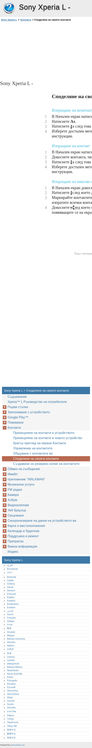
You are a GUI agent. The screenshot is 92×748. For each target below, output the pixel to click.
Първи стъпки (18, 407)
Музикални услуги (21, 484)
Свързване (16, 515)
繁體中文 (11, 734)
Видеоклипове (18, 505)
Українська (12, 722)
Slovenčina (12, 690)
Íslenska (11, 642)
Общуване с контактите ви (33, 453)
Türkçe (10, 719)
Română (11, 684)
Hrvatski (11, 632)
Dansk (10, 587)
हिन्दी (9, 628)
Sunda (10, 704)
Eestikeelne (13, 604)
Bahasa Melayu (14, 667)
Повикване (16, 422)
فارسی (10, 611)
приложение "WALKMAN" (26, 479)
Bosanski (11, 577)
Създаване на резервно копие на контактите (46, 463)
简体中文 (11, 730)
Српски (10, 701)
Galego (10, 621)
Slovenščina (13, 694)
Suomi (10, 614)
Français (11, 617)
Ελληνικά (11, 594)
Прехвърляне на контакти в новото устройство (47, 438)
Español (11, 600)
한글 (9, 653)
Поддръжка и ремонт (23, 536)
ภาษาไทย (11, 711)
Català (10, 580)
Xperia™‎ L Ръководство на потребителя (37, 402)
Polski (10, 677)
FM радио (15, 489)
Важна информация (22, 546)
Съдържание (17, 396)
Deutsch (11, 590)
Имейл (13, 474)
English (10, 597)
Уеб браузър (17, 510)
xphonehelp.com (18, 745)
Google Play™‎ (18, 417)
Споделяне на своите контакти (36, 458)
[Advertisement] (46, 50)
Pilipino (10, 715)
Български (12, 569)
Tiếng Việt (12, 726)
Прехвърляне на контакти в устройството (43, 432)
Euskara (11, 607)
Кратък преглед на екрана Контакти (39, 443)
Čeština (11, 584)
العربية (10, 565)
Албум (12, 500)
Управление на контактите (32, 448)
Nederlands (12, 670)
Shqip (10, 697)
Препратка (15, 541)
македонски (13, 663)
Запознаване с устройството (29, 412)
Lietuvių (11, 657)
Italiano (10, 645)
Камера (13, 494)
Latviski (10, 660)
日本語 (10, 649)
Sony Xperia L (9, 8)
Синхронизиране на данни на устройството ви (42, 520)
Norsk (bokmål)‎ (14, 674)
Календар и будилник (23, 531)
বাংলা (9, 572)
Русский (11, 687)
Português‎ (12, 680)
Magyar (10, 635)
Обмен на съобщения (24, 469)
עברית (10, 624)
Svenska (11, 707)
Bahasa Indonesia (16, 639)
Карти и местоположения (26, 525)
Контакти (25, 19)
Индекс (13, 551)
